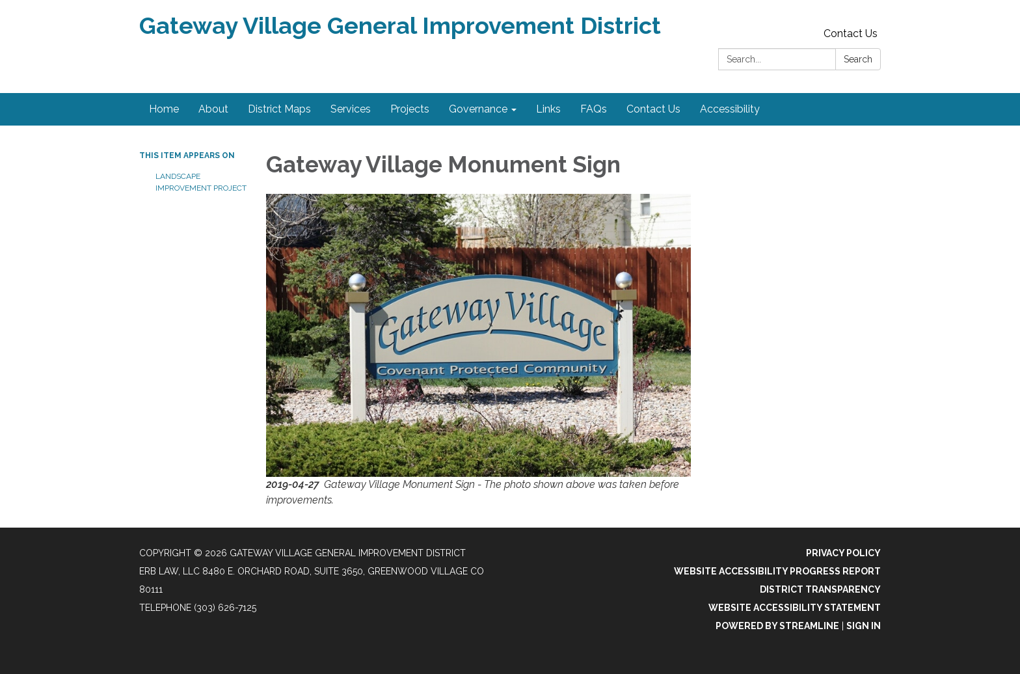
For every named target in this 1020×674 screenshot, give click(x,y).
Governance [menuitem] (478, 109)
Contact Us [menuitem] (653, 109)
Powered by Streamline (777, 626)
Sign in (863, 626)
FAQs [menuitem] (593, 109)
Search (858, 59)
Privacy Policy (843, 553)
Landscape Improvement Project (201, 182)
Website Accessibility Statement (794, 607)
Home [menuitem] (164, 109)
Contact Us (851, 33)
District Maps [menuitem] (279, 109)
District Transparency (820, 589)
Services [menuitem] (350, 109)
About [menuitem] (213, 109)
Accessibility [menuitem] (730, 109)
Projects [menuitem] (409, 109)
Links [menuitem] (548, 109)
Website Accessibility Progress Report (777, 571)
